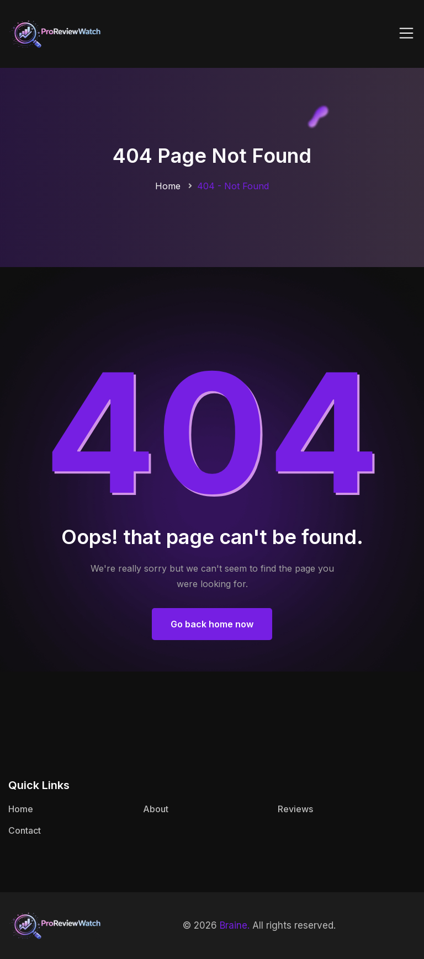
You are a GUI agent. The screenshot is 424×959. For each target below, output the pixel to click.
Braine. (235, 925)
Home (168, 185)
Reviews (295, 808)
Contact (24, 830)
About (155, 808)
